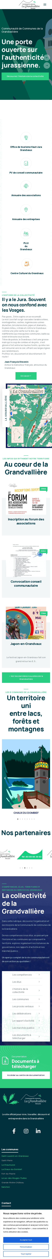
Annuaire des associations (26, 195)
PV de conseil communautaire (26, 172)
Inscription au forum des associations (26, 521)
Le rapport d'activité (26, 1020)
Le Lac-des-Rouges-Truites (14, 1178)
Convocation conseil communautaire (26, 583)
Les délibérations (26, 1013)
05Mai (43, 489)
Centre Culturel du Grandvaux (27, 273)
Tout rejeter (26, 1254)
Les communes (26, 999)
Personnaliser (26, 1247)
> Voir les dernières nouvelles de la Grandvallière (26, 677)
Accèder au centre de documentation (26, 1075)
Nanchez (6, 1187)
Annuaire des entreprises (26, 219)
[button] (4, 778)
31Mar (43, 613)
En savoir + (26, 375)
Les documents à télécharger (26, 1036)
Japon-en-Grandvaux (26, 644)
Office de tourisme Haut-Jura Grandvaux (26, 148)
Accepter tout (26, 1240)
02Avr (43, 551)
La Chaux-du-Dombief (12, 1169)
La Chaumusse (8, 1164)
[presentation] (47, 57)
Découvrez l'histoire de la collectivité (25, 76)
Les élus (26, 981)
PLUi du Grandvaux (26, 246)
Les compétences (26, 974)
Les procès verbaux (26, 1006)
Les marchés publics (26, 1027)
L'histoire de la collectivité (26, 990)
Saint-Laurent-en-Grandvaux (15, 1156)
